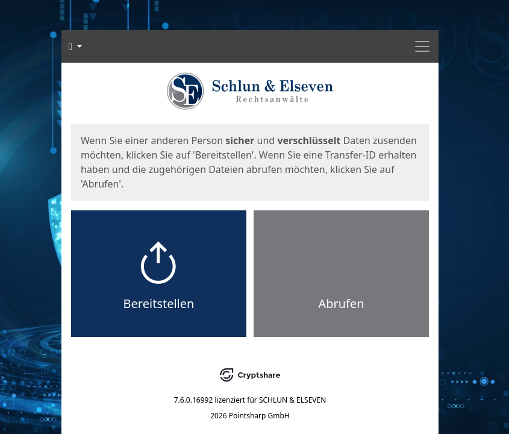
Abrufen (341, 303)
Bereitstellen (159, 303)
